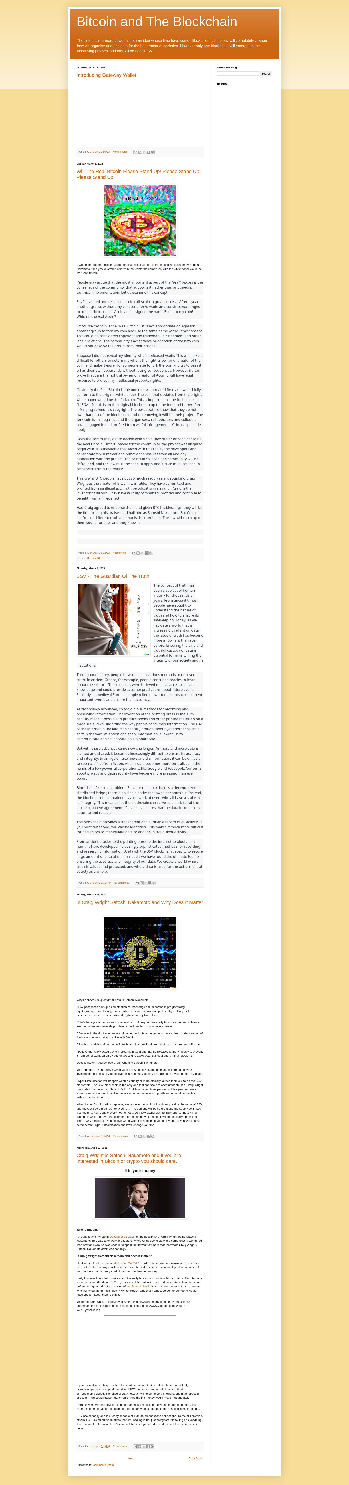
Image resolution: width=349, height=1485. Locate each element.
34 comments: (121, 1446)
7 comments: (120, 552)
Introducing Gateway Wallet (106, 75)
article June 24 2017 (125, 1263)
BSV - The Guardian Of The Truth (113, 576)
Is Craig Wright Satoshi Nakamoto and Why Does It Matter (140, 902)
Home (132, 1458)
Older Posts (195, 1458)
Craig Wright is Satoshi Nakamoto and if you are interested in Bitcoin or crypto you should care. (129, 1158)
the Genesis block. (138, 1286)
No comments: (121, 151)
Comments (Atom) (103, 1465)
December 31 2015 (122, 1236)
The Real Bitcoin (95, 558)
